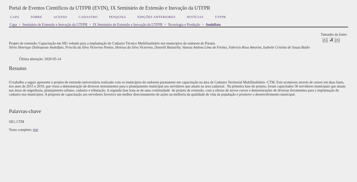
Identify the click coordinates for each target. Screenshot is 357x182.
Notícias (195, 17)
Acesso (60, 17)
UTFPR (220, 17)
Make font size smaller (325, 39)
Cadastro (87, 17)
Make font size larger (337, 39)
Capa (14, 17)
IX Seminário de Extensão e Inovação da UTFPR (128, 25)
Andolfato (213, 25)
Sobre (36, 17)
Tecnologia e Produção (184, 25)
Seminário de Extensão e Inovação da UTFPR (54, 25)
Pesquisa (117, 17)
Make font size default (331, 39)
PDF (35, 130)
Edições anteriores (156, 17)
